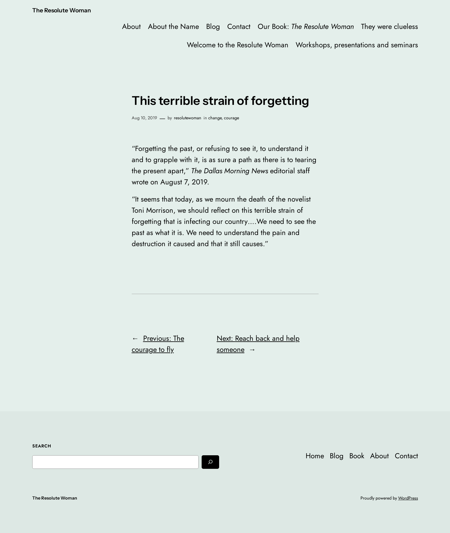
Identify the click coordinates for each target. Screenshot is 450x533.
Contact (238, 26)
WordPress (408, 498)
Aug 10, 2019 (144, 118)
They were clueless (389, 26)
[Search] (210, 462)
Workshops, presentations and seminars (357, 44)
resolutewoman (187, 118)
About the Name (173, 26)
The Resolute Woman (61, 10)
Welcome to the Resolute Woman (237, 44)
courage (231, 118)
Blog (213, 26)
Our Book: (306, 26)
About (131, 26)
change (215, 118)
